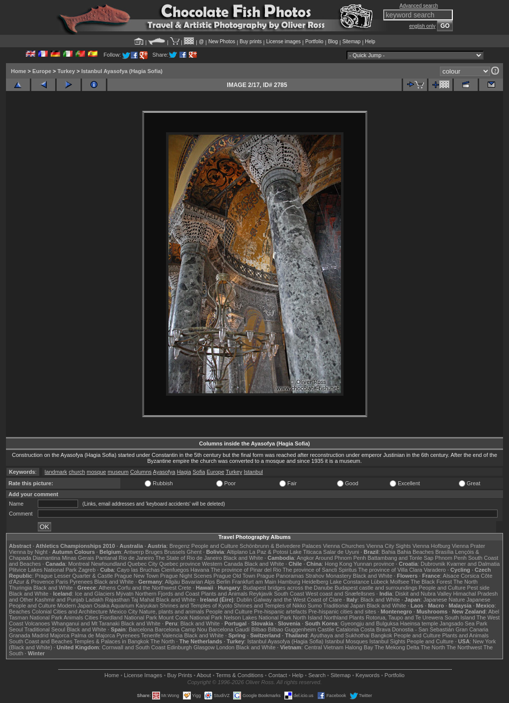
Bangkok (381, 635)
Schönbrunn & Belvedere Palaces (281, 546)
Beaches (19, 612)
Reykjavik (260, 594)
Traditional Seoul (44, 629)
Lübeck (379, 582)
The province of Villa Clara (390, 570)
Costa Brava (375, 629)
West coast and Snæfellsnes (340, 594)
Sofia (198, 472)
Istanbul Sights (387, 641)
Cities (91, 617)
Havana (199, 570)
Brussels (174, 552)
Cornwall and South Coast (134, 647)
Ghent (194, 552)
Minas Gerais (78, 558)
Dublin (244, 600)
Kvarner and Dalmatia (473, 564)
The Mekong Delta (397, 647)
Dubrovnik (433, 564)
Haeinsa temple (419, 623)
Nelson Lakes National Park (257, 617)
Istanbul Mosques (346, 641)
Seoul (16, 629)
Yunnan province (373, 564)
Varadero (434, 570)
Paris (62, 582)
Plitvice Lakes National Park (43, 570)
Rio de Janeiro (136, 558)
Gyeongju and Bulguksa (369, 623)
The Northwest (464, 647)
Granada (19, 635)
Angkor (305, 558)
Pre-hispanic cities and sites (342, 612)
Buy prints (250, 41)
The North (465, 582)
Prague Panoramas (280, 576)
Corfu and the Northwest (146, 588)
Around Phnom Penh (340, 558)
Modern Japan (74, 606)
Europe (41, 71)
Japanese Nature (444, 600)
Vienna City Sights (388, 546)
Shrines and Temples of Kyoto (196, 606)
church (77, 472)
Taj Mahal (143, 600)
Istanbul (253, 472)
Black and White (243, 558)
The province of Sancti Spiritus (320, 570)
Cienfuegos (175, 570)
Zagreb (86, 570)
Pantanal (106, 558)
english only (422, 26)
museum (117, 472)
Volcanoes (37, 623)
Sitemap (351, 41)
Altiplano (237, 552)
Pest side (478, 588)
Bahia (389, 552)
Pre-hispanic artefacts (280, 612)
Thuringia (20, 588)
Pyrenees (81, 582)
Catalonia (347, 629)
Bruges (154, 552)
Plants (356, 617)
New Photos (221, 41)
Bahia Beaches (415, 552)
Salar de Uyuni (341, 552)
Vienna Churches (344, 546)
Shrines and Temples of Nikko (270, 606)
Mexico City (123, 612)
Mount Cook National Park (190, 617)
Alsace (451, 576)
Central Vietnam (323, 647)
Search (317, 675)
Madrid (40, 635)
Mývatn (124, 594)
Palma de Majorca (93, 635)
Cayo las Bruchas (138, 570)
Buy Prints (179, 675)
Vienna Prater (468, 546)
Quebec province (179, 564)
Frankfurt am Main (254, 582)
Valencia (172, 635)
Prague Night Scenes (186, 576)
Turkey (66, 71)
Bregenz (180, 546)
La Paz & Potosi (269, 552)
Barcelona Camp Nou (181, 629)
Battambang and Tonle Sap (400, 558)
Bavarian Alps (198, 582)
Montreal (78, 564)
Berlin (223, 582)
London (225, 647)
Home (18, 71)
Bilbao (258, 629)
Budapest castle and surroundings (376, 588)
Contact (277, 675)
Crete (184, 588)
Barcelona (141, 629)
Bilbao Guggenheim (292, 629)
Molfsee (400, 582)
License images (283, 41)
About (204, 675)
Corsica (470, 576)
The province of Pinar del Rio (246, 570)
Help (370, 41)
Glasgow (204, 647)
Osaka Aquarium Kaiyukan (126, 606)
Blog (333, 41)
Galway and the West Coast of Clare (298, 600)
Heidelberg (315, 582)
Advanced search (419, 5)
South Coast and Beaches (41, 641)
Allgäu (172, 582)
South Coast (289, 594)
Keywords (367, 675)
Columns (141, 472)
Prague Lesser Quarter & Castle (74, 576)
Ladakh (94, 600)
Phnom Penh (451, 558)
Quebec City (143, 564)
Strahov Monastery (328, 576)
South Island (460, 617)
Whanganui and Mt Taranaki (86, 623)
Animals (73, 617)
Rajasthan (117, 600)
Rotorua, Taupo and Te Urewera (404, 617)
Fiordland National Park (128, 617)
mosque (96, 472)
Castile (326, 629)
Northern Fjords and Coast (167, 594)
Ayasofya (164, 472)
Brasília (444, 552)
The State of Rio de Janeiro (189, 558)
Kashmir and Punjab (59, 600)
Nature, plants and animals (171, 612)
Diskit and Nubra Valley (423, 594)
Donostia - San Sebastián (423, 629)
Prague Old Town (234, 576)
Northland (336, 617)
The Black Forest (431, 582)
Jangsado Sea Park (463, 623)
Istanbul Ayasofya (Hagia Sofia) (122, 71)
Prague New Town (136, 576)
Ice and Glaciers (94, 594)
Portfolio (314, 41)
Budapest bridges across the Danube (288, 588)
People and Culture (214, 546)
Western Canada (222, 564)
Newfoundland (108, 564)
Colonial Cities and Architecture (70, 612)
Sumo (315, 606)
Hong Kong (338, 564)
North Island (307, 617)
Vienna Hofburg (431, 546)
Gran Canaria (471, 629)
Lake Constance (349, 582)
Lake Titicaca (306, 552)
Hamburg (289, 582)
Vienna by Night (28, 552)
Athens (106, 588)
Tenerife (151, 635)
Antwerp (134, 552)
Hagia (184, 472)
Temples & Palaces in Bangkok (111, 641)
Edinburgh (179, 647)
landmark (56, 472)
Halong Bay (359, 647)
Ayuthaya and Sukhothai (339, 635)
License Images (143, 675)
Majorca (60, 635)
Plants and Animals (224, 594)
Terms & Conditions (239, 675)
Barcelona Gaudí (229, 629)
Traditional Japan (344, 606)
